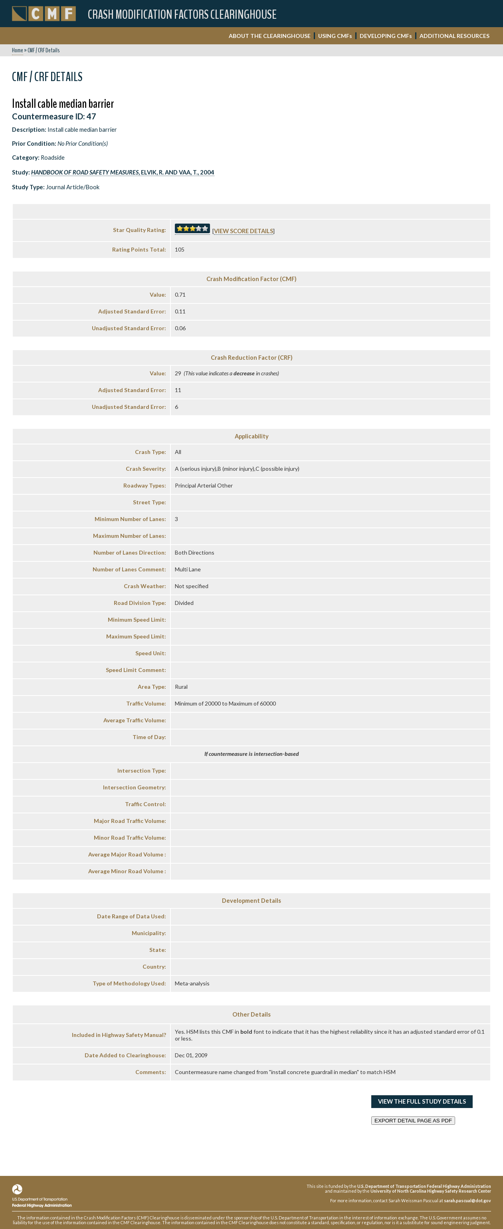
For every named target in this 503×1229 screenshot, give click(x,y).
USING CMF (335, 35)
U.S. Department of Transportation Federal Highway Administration (424, 1186)
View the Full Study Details (422, 1101)
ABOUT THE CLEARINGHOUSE (270, 35)
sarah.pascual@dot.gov (467, 1200)
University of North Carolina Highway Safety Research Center (430, 1190)
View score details (243, 231)
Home (17, 50)
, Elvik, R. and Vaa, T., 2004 (122, 172)
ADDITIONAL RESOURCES (454, 35)
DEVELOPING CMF (386, 35)
